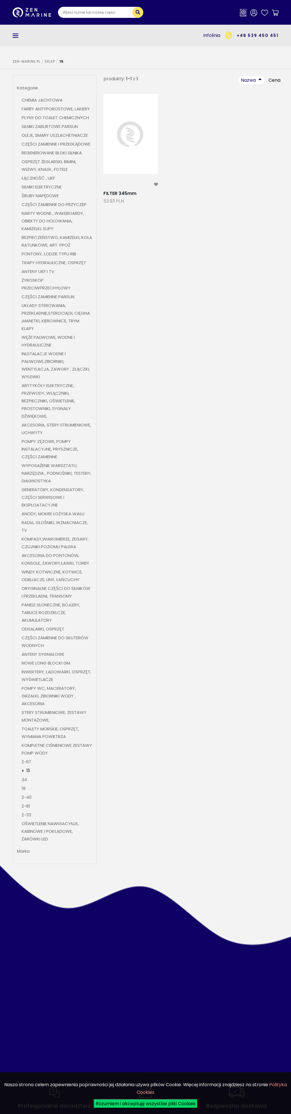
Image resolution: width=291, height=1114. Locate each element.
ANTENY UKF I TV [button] (38, 271)
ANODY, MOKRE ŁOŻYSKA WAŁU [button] (53, 514)
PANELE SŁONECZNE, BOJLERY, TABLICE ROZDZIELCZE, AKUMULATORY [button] (51, 612)
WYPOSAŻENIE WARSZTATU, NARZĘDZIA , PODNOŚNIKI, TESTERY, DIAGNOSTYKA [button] (56, 473)
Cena (274, 80)
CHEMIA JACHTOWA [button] (42, 100)
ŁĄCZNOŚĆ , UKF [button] (38, 178)
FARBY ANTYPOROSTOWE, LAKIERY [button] (56, 109)
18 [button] (24, 788)
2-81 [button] (26, 806)
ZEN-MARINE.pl (26, 61)
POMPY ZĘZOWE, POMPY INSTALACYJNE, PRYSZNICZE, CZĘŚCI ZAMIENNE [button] (50, 449)
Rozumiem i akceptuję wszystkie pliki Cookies (146, 1103)
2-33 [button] (26, 815)
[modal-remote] (156, 184)
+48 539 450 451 (257, 35)
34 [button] (24, 780)
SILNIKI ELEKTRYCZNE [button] (42, 187)
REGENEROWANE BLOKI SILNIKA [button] (52, 153)
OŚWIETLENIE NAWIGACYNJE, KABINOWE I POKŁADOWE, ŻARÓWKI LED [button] (50, 831)
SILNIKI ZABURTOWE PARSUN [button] (50, 126)
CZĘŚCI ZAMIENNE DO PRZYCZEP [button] (54, 204)
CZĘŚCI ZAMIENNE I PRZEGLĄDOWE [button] (56, 144)
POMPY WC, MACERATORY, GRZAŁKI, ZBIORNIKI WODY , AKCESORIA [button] (49, 696)
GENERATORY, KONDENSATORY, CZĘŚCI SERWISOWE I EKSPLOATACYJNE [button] (53, 497)
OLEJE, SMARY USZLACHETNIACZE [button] (55, 135)
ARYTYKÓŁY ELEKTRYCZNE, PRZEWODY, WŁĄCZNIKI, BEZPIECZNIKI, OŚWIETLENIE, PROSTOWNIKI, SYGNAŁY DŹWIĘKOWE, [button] (48, 400)
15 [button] (28, 771)
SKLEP (50, 61)
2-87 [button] (26, 762)
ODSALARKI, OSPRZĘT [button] (43, 629)
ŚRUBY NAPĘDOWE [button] (40, 196)
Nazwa (248, 80)
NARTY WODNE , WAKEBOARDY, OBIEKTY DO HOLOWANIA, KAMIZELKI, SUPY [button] (53, 221)
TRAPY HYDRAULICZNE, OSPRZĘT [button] (54, 263)
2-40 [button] (27, 797)
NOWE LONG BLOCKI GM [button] (46, 663)
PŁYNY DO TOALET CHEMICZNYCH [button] (55, 118)
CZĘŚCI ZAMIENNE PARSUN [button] (48, 297)
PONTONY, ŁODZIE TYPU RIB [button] (49, 254)
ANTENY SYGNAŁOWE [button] (43, 654)
